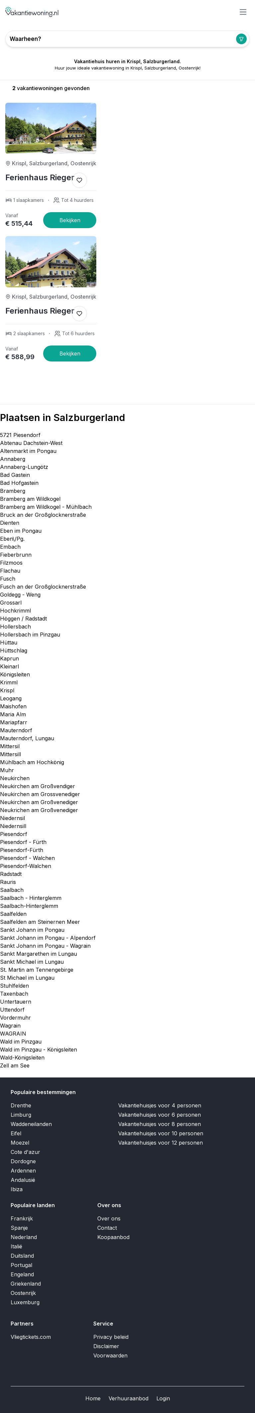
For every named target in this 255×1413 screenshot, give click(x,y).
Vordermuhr (15, 1017)
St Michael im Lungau (27, 977)
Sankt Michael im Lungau (32, 961)
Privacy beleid (110, 1337)
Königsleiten (15, 674)
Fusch (7, 578)
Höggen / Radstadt (23, 618)
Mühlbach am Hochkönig (32, 762)
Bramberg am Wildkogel (30, 498)
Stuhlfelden (14, 985)
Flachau (10, 570)
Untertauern (15, 1001)
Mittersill (10, 754)
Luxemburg (25, 1302)
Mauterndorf (16, 730)
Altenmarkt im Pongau (28, 451)
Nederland (24, 1237)
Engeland (22, 1274)
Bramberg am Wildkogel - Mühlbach (46, 506)
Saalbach (12, 890)
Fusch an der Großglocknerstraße (43, 586)
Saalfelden (13, 914)
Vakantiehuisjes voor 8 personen (159, 1124)
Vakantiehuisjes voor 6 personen (159, 1114)
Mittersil (10, 746)
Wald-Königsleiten (22, 1057)
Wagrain (10, 1025)
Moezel (20, 1142)
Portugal (21, 1265)
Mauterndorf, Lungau (27, 738)
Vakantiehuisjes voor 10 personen (160, 1133)
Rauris (8, 882)
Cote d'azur (25, 1152)
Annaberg (12, 459)
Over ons (109, 1218)
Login (163, 1398)
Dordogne (23, 1161)
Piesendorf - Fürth (23, 842)
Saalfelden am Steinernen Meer (40, 921)
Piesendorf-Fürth (21, 850)
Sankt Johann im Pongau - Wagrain (45, 945)
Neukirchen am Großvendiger (37, 786)
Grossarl (11, 602)
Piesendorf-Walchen (25, 866)
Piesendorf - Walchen (27, 858)
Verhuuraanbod (128, 1398)
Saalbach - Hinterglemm (30, 898)
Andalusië (23, 1180)
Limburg (21, 1114)
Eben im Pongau (21, 530)
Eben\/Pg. (12, 538)
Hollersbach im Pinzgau (30, 634)
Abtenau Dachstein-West (31, 443)
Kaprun (9, 658)
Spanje (19, 1227)
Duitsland (22, 1255)
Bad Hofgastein (19, 483)
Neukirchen (15, 778)
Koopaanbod (113, 1237)
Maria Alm (13, 714)
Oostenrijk (23, 1293)
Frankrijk (22, 1218)
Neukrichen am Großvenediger (39, 810)
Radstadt (11, 874)
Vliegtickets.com (31, 1337)
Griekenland (26, 1283)
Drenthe (21, 1105)
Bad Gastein (15, 475)
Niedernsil (12, 818)
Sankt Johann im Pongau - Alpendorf (48, 937)
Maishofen (13, 706)
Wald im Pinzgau (21, 1041)
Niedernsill (13, 826)
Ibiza (17, 1189)
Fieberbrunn (16, 554)
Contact (107, 1227)
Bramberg (12, 491)
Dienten (9, 522)
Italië (16, 1246)
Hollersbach (15, 626)
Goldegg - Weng (20, 594)
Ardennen (23, 1170)
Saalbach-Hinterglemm (29, 906)
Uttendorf (12, 1009)
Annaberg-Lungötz (24, 467)
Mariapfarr (13, 722)
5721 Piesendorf (20, 435)
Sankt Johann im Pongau (32, 929)
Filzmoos (11, 562)
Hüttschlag (13, 650)
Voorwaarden (110, 1355)
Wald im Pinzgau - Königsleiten (38, 1049)
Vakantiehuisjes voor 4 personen (159, 1105)
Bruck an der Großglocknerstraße (43, 514)
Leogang (11, 698)
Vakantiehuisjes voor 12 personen (160, 1142)
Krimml (9, 682)
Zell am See (15, 1065)
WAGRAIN (13, 1033)
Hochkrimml (15, 610)
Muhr (7, 770)
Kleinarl (9, 666)
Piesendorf (13, 834)
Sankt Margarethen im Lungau (38, 953)
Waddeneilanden (31, 1124)
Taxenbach (14, 993)
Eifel (16, 1133)
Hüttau (8, 642)
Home (93, 1398)
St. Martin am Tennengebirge (36, 969)
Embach (10, 546)
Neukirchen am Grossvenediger (40, 794)
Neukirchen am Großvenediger (39, 802)
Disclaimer (106, 1346)
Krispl (7, 690)
